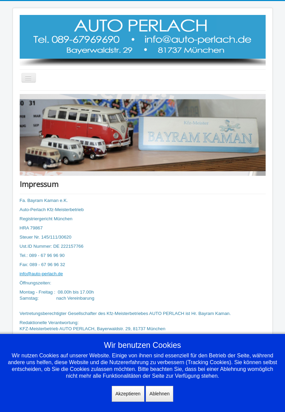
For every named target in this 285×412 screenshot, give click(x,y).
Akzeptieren (128, 393)
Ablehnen (159, 393)
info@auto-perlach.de (41, 273)
